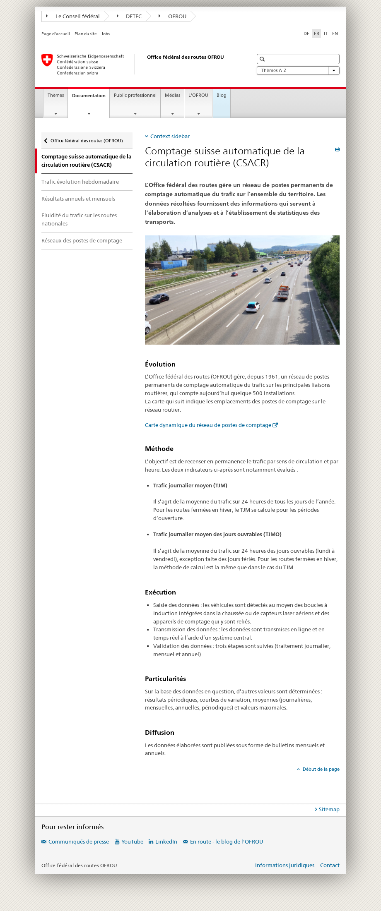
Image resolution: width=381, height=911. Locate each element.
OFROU (172, 16)
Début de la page (320, 769)
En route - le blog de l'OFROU (226, 841)
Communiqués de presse (78, 841)
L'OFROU (198, 95)
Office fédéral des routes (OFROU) (86, 138)
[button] (263, 59)
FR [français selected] (316, 33)
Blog (222, 95)
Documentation (90, 97)
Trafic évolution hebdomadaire (80, 181)
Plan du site (86, 33)
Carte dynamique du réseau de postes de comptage (208, 425)
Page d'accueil (55, 33)
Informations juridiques (284, 865)
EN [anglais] (335, 33)
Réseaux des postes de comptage (81, 240)
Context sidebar (170, 136)
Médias (172, 95)
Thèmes (56, 95)
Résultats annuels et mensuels (78, 198)
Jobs (105, 33)
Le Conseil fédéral (73, 16)
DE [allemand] (306, 33)
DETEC (129, 16)
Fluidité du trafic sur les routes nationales (79, 219)
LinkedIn (166, 841)
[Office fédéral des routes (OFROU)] (138, 64)
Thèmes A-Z (298, 70)
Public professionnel (135, 95)
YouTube (132, 841)
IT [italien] (326, 33)
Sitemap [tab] (329, 809)
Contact (330, 865)
